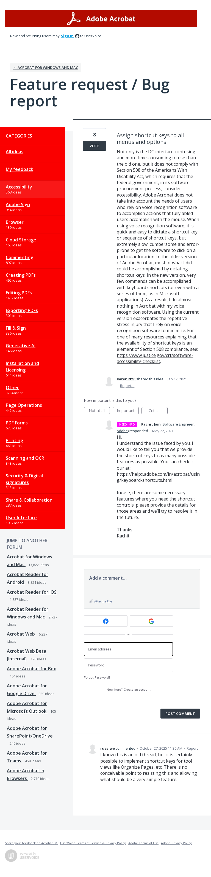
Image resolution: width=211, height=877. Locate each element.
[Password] (128, 665)
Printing (14, 440)
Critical (158, 411)
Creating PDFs (21, 275)
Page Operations (24, 405)
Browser (15, 222)
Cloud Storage (21, 240)
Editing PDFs (19, 293)
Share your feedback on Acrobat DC (31, 843)
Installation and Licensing (22, 366)
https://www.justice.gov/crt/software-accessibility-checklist (155, 358)
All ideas (14, 152)
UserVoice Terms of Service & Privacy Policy (93, 843)
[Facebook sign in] (105, 621)
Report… (127, 385)
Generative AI (20, 346)
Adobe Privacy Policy (176, 843)
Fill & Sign (16, 328)
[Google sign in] (151, 621)
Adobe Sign (18, 204)
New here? (129, 690)
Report (192, 748)
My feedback (19, 169)
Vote (94, 145)
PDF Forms (17, 423)
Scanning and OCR (25, 458)
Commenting (19, 257)
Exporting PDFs (22, 310)
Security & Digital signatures (24, 479)
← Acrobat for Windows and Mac (45, 67)
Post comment (180, 713)
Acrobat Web (21, 634)
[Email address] (128, 649)
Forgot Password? (97, 678)
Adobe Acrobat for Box (31, 669)
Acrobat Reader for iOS (32, 592)
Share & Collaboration (29, 500)
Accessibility (19, 187)
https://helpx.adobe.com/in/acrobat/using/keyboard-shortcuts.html (158, 477)
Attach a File (103, 601)
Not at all (99, 411)
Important (128, 411)
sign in (67, 35)
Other (12, 387)
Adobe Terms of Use (143, 843)
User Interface (21, 518)
